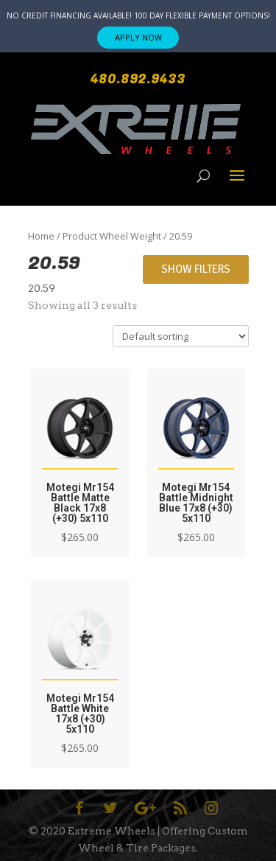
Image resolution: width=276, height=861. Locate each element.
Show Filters (195, 269)
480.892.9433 (138, 79)
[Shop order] (181, 336)
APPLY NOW (138, 37)
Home (41, 236)
